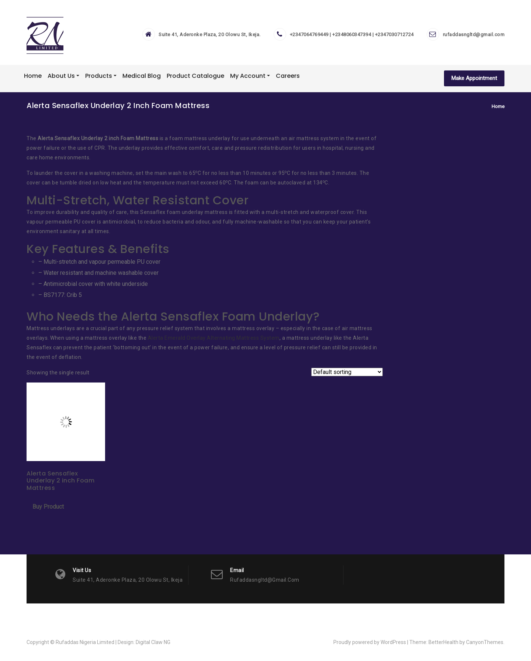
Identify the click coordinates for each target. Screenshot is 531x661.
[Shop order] (347, 372)
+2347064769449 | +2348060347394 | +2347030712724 (352, 34)
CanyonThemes (484, 642)
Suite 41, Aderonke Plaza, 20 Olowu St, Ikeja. (210, 34)
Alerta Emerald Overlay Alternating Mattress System (214, 338)
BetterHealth (443, 642)
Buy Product (48, 506)
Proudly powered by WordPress (369, 642)
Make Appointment (474, 78)
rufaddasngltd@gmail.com (474, 34)
